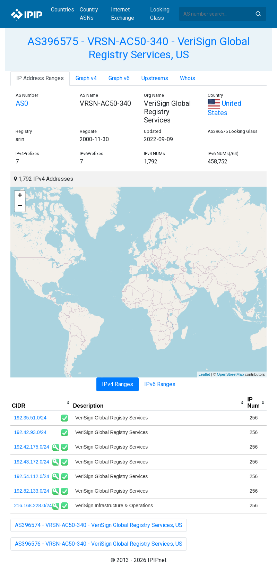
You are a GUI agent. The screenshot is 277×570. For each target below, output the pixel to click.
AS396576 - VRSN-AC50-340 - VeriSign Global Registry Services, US (98, 544)
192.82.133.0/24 (31, 491)
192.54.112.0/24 (31, 476)
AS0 (22, 103)
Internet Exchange (122, 13)
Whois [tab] (187, 78)
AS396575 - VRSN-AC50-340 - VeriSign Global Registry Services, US (138, 48)
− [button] (20, 206)
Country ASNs (89, 13)
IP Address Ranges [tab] (40, 78)
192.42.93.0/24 (30, 432)
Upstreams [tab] (154, 78)
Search (258, 14)
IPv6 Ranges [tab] (159, 384)
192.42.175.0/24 (31, 447)
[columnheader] (41, 403)
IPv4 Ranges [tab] (117, 384)
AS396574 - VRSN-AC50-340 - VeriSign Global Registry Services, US (98, 525)
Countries (62, 9)
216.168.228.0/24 (33, 505)
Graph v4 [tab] (86, 78)
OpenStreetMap (230, 374)
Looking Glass (160, 13)
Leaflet (204, 374)
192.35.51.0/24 (30, 417)
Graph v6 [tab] (119, 78)
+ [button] (20, 196)
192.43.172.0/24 (31, 462)
